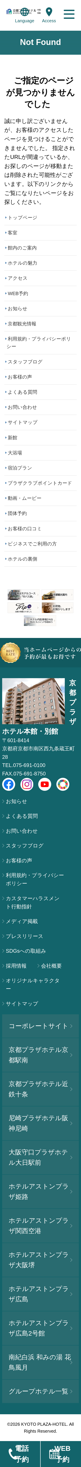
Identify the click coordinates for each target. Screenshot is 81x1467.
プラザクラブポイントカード (40, 483)
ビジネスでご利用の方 (32, 544)
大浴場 (15, 452)
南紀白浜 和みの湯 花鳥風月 (40, 1362)
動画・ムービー (24, 498)
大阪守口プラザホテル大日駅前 (40, 1157)
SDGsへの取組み (26, 951)
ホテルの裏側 (22, 559)
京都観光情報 (22, 323)
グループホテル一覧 (40, 1391)
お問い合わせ (22, 407)
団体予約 (17, 513)
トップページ (22, 217)
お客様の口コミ (25, 528)
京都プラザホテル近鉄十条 (40, 1089)
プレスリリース (24, 936)
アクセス (18, 278)
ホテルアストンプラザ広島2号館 (40, 1328)
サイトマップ (23, 422)
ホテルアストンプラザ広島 (40, 1294)
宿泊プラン (20, 468)
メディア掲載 (22, 921)
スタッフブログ (25, 361)
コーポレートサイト (40, 1025)
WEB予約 (18, 293)
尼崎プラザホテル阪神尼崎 (40, 1123)
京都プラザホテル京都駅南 (40, 1055)
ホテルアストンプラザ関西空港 (40, 1225)
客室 (12, 232)
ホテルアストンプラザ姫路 (40, 1191)
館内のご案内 (22, 248)
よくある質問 (22, 392)
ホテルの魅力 (22, 263)
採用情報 (16, 966)
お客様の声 (20, 377)
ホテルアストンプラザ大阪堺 (40, 1260)
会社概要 (51, 966)
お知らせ (17, 308)
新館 (12, 437)
